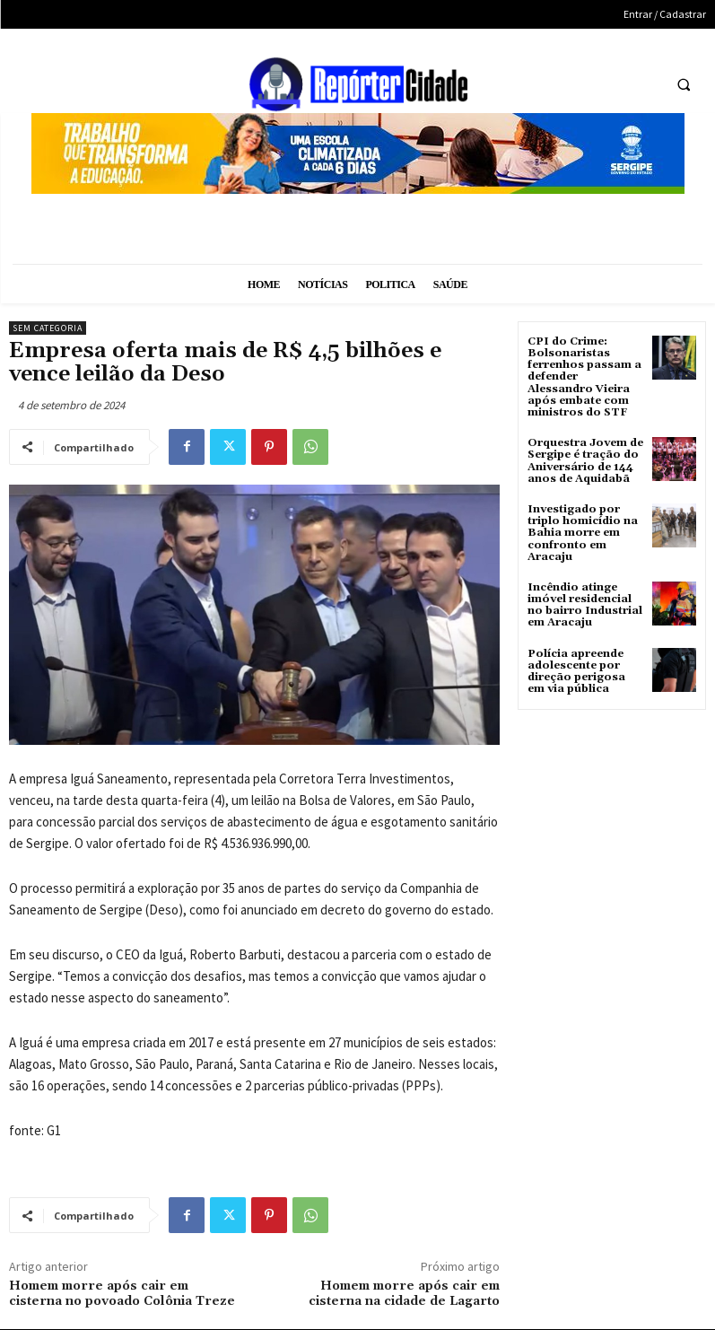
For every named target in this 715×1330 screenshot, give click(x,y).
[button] (683, 85)
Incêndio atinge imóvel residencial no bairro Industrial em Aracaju (585, 605)
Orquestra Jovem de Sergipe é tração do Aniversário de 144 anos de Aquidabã (585, 461)
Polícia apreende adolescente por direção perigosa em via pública (576, 671)
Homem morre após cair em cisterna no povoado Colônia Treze (122, 1293)
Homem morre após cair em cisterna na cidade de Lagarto (404, 1293)
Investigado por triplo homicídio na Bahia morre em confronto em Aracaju (583, 533)
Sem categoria (47, 328)
